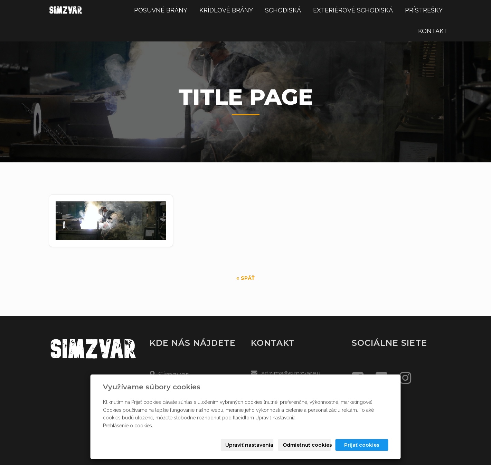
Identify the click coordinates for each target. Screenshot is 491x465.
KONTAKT (433, 31)
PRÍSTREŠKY (424, 10)
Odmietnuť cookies (307, 445)
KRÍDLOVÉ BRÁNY (226, 10)
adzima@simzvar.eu (291, 373)
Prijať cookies (361, 445)
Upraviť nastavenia (249, 445)
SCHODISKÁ (283, 10)
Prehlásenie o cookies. (128, 425)
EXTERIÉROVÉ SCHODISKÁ (353, 10)
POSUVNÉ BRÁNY (160, 10)
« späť (245, 278)
